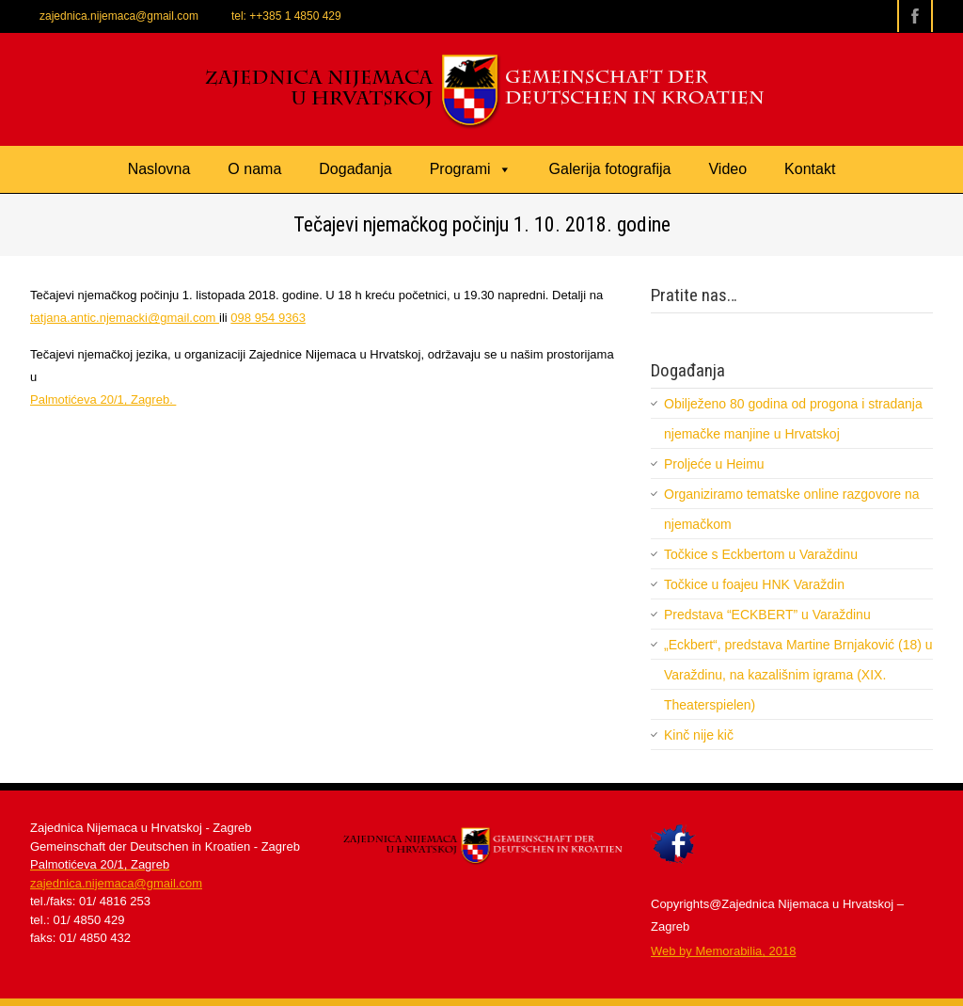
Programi (471, 169)
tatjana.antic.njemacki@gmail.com (124, 318)
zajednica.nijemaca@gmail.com (118, 16)
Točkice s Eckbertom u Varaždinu (761, 554)
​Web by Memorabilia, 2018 (723, 951)
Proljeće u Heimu (714, 463)
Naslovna (159, 169)
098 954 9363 (268, 318)
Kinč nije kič (699, 735)
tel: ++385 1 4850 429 (286, 16)
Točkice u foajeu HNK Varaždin (754, 584)
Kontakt (809, 169)
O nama (254, 169)
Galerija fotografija (610, 169)
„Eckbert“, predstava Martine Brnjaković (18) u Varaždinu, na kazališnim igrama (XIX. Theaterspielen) (798, 674)
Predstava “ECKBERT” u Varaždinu (767, 614)
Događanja (355, 169)
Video (727, 169)
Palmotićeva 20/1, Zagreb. (103, 399)
